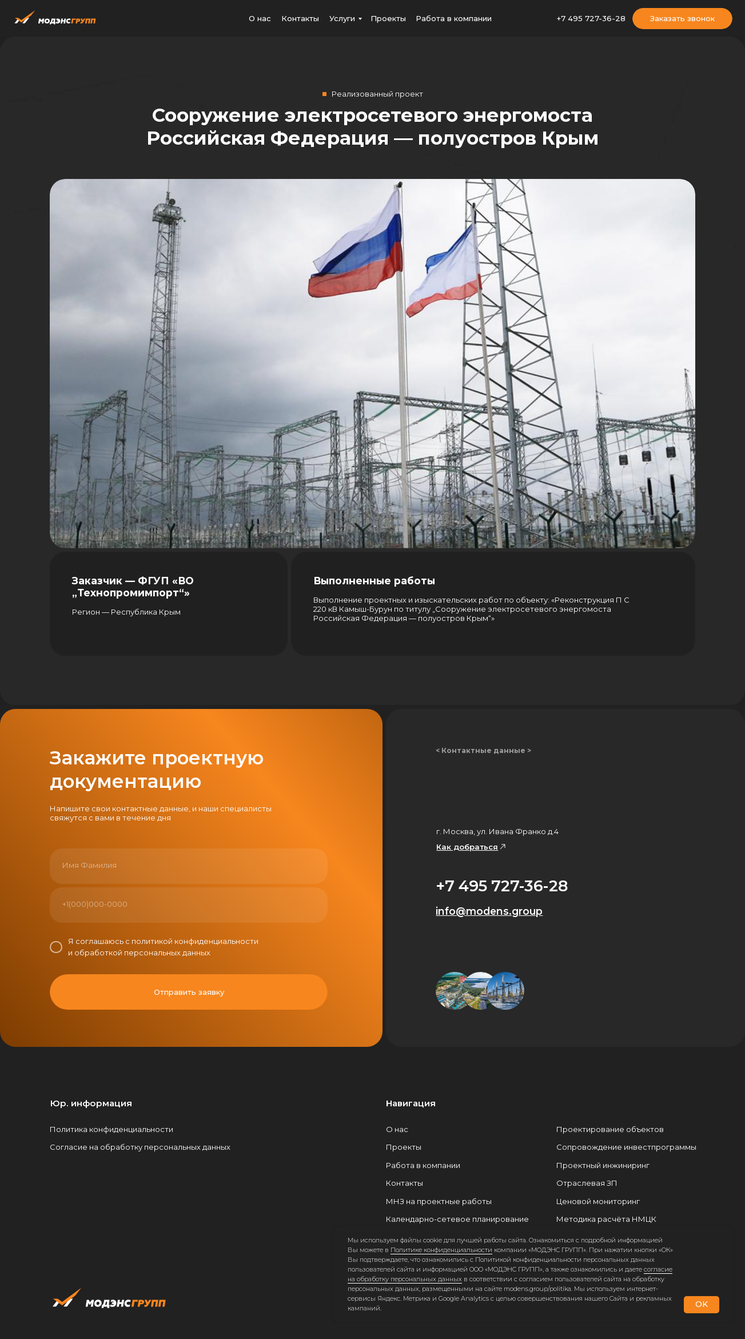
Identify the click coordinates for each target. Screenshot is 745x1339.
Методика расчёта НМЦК (606, 1219)
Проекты (388, 18)
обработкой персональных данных (142, 952)
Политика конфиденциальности (111, 1129)
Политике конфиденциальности (441, 1250)
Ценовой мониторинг (598, 1201)
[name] (189, 865)
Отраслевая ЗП (586, 1182)
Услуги (342, 18)
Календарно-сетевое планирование (457, 1219)
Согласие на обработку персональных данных (140, 1146)
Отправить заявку (189, 992)
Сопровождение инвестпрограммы (626, 1146)
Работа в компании (454, 18)
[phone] (189, 904)
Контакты (300, 18)
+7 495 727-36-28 (591, 18)
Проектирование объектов (610, 1129)
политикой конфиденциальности (195, 941)
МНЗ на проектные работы (439, 1201)
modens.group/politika (537, 1289)
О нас (260, 18)
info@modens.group (489, 911)
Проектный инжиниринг (603, 1165)
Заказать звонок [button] (682, 18)
